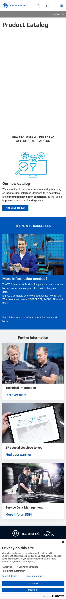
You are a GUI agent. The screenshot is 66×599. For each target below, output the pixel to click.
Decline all (33, 590)
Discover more (16, 395)
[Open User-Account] (47, 6)
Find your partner (18, 454)
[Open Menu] (62, 5)
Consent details (9, 576)
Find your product (15, 207)
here (5, 321)
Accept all (33, 583)
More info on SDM (19, 514)
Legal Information (34, 576)
